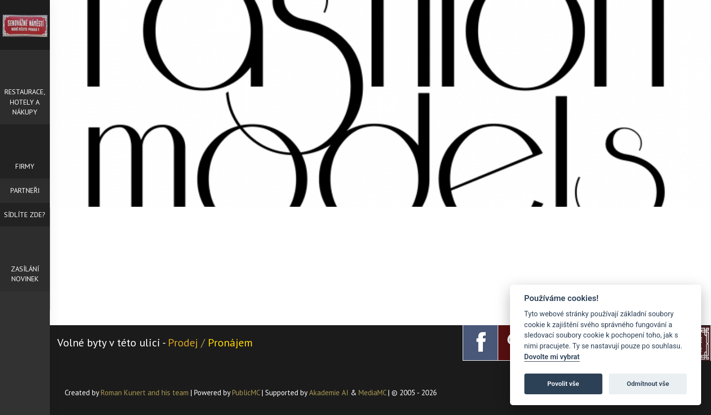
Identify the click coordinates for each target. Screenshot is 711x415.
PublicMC (246, 392)
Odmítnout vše (648, 383)
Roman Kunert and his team (146, 392)
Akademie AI (329, 392)
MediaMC (372, 392)
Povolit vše (563, 383)
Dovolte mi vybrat (552, 357)
